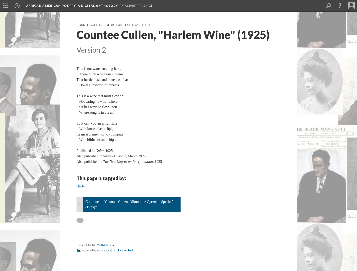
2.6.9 (108, 250)
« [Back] (80, 204)
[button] (340, 5)
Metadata (108, 245)
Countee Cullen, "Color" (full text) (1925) (108, 25)
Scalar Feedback (124, 250)
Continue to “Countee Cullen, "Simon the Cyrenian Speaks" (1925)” (129, 204)
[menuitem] (5, 5)
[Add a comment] (82, 221)
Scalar (100, 250)
